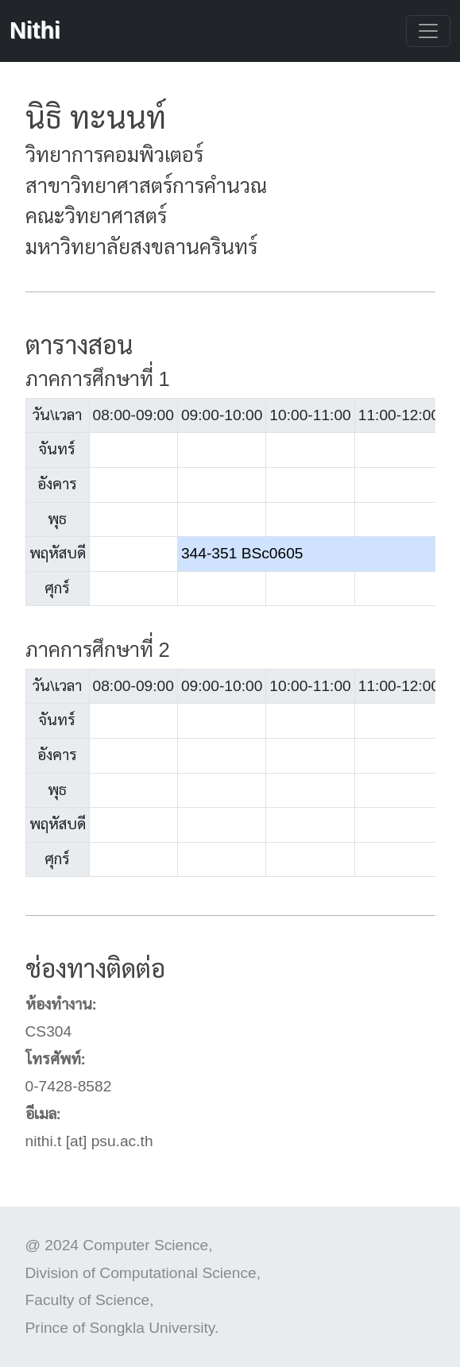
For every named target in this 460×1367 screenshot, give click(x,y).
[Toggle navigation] (428, 31)
